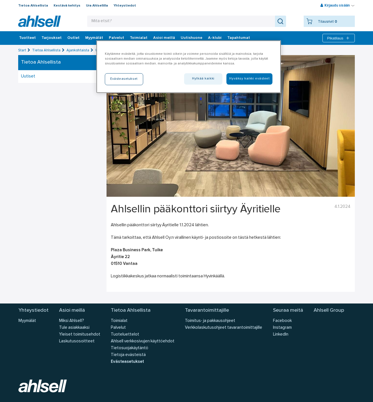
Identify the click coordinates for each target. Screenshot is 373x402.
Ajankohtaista (77, 50)
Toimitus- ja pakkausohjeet (210, 321)
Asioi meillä (164, 38)
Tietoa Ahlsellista (33, 5)
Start (22, 50)
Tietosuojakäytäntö (129, 348)
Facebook (282, 321)
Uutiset (28, 76)
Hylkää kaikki (203, 78)
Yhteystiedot (125, 5)
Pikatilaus (338, 38)
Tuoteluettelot (125, 334)
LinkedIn (280, 334)
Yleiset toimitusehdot (79, 334)
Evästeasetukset (127, 362)
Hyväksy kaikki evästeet (249, 78)
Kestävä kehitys (67, 5)
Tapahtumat (238, 38)
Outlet (73, 38)
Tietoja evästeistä (128, 355)
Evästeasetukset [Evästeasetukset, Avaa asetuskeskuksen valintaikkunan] (123, 79)
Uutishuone (191, 38)
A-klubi (215, 38)
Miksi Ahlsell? (71, 321)
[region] (188, 66)
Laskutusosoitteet (77, 341)
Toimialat (138, 38)
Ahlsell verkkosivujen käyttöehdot (142, 341)
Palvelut (116, 38)
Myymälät (94, 38)
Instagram (282, 328)
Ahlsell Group (329, 310)
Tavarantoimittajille (207, 310)
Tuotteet (27, 38)
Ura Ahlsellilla (97, 5)
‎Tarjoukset (51, 38)
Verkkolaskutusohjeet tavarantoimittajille (223, 328)
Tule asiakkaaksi (74, 328)
